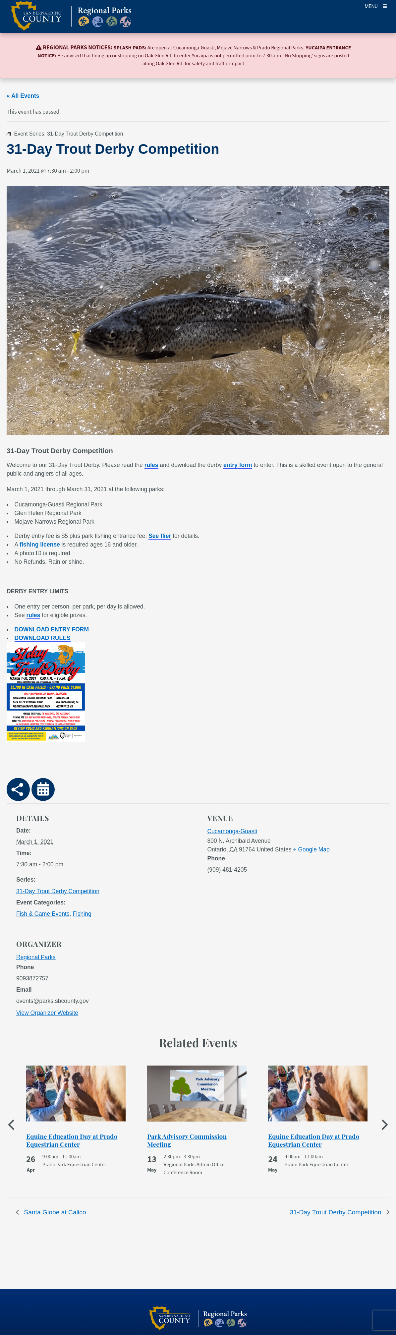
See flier (159, 536)
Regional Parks (36, 957)
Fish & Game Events (42, 913)
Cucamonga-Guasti (232, 831)
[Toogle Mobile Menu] (375, 6)
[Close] (381, 48)
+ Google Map (311, 849)
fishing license (40, 544)
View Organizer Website (47, 1013)
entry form (237, 465)
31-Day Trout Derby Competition (57, 891)
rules (151, 465)
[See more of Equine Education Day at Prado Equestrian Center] (76, 1140)
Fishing (82, 913)
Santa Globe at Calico (54, 1212)
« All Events (23, 95)
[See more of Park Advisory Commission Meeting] (197, 1140)
